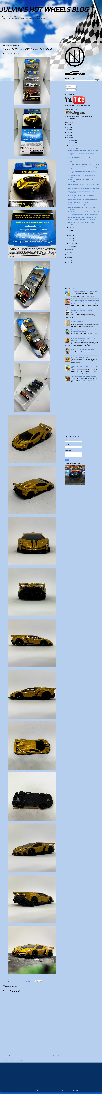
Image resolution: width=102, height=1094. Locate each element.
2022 (68, 132)
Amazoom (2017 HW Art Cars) (79, 357)
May (70, 235)
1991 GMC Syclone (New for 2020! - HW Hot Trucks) (83, 212)
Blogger (76, 1090)
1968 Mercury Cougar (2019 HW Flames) (83, 349)
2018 (68, 252)
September (72, 148)
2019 (68, 249)
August (71, 227)
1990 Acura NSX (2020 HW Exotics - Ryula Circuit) (83, 219)
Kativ (64, 1090)
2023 (68, 129)
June (70, 232)
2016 (68, 257)
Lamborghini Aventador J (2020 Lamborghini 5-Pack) (83, 188)
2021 (68, 135)
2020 (68, 137)
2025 (68, 124)
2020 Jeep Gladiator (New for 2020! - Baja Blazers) (83, 214)
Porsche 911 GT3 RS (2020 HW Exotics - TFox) (82, 217)
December (72, 140)
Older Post (57, 1056)
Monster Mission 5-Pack (78, 321)
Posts (68, 86)
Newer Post (7, 1056)
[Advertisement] (47, 32)
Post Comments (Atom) (18, 1060)
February (72, 243)
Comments (70, 89)
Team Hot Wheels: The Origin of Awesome (83, 376)
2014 (68, 262)
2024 (68, 127)
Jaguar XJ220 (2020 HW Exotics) (78, 202)
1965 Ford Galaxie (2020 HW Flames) (79, 157)
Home (32, 1056)
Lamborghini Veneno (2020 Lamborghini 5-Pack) (82, 199)
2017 (68, 254)
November (72, 142)
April (70, 238)
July (70, 230)
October (71, 145)
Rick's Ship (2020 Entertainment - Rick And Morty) (83, 150)
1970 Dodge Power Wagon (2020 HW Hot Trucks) (82, 205)
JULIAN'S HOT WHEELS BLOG (44, 9)
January (71, 246)
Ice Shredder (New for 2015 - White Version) (84, 291)
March (71, 240)
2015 (68, 260)
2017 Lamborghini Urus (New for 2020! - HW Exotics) (83, 164)
